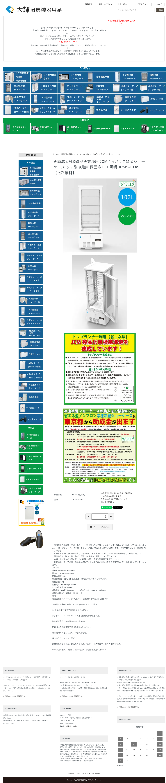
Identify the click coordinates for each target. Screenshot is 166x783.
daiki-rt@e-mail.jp (71, 726)
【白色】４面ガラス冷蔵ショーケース (106, 154)
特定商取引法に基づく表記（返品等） (117, 493)
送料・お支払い (105, 4)
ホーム (55, 154)
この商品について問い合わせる (114, 499)
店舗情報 (88, 4)
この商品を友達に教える (111, 496)
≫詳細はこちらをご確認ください (14, 696)
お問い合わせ (95, 773)
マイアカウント (141, 4)
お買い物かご (123, 4)
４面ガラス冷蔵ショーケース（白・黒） (75, 154)
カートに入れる (99, 526)
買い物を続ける (107, 502)
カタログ (158, 4)
